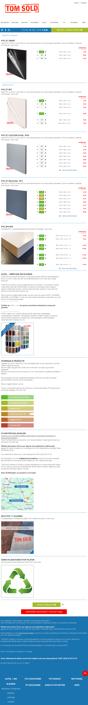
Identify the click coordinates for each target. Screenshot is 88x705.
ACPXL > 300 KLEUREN (11, 681)
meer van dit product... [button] (70, 170)
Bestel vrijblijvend (46, 604)
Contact (83, 3)
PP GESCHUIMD (33, 685)
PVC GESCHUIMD (33, 679)
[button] (2, 30)
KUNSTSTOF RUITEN (55, 685)
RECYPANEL (77, 679)
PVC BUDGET (55, 679)
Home (76, 3)
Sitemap (11, 697)
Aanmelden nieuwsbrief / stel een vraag (44, 611)
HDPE (77, 685)
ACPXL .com (14, 305)
